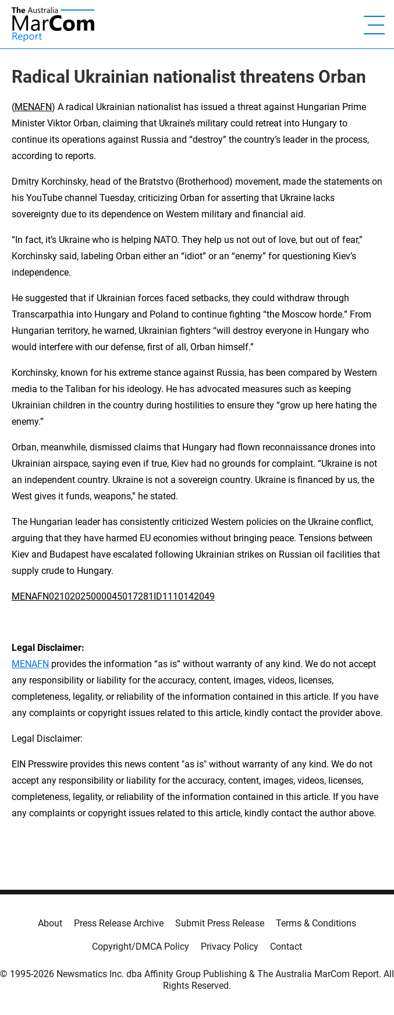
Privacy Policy (229, 946)
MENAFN (33, 106)
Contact (286, 946)
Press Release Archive (119, 923)
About (50, 923)
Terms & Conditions (316, 923)
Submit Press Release (219, 923)
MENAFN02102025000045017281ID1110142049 (113, 596)
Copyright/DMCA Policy (140, 946)
